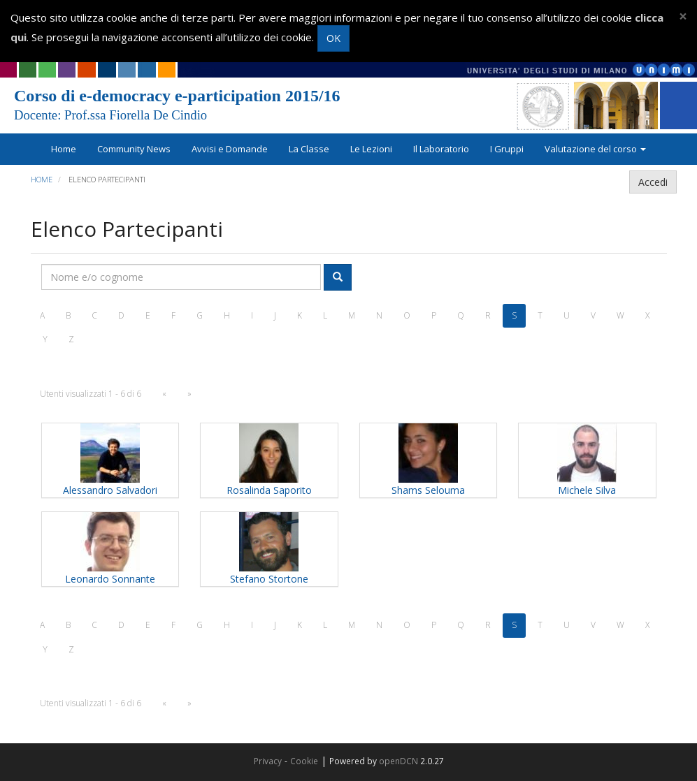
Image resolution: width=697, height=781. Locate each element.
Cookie (304, 760)
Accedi (653, 182)
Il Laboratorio (441, 149)
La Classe (309, 149)
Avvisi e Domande (230, 149)
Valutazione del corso (595, 149)
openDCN (398, 760)
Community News (134, 149)
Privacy (268, 760)
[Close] (683, 16)
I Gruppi (507, 149)
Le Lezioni (371, 149)
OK (333, 38)
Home (63, 149)
